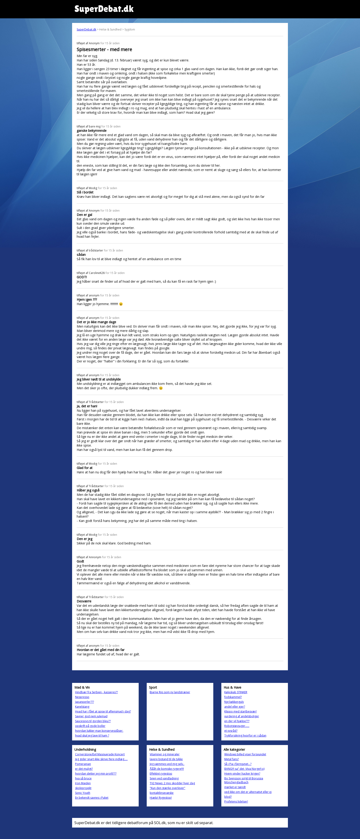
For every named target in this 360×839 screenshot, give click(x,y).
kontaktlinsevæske (162, 793)
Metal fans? (231, 759)
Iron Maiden (83, 783)
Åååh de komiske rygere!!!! (167, 769)
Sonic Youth (82, 793)
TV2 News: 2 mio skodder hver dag (172, 783)
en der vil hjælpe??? (236, 721)
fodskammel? (233, 697)
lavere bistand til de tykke (166, 759)
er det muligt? (84, 769)
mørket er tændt (235, 787)
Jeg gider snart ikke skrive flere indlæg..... (101, 759)
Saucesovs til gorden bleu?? (93, 721)
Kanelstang (82, 707)
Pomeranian (83, 764)
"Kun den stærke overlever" (167, 788)
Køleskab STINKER (235, 692)
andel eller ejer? (234, 707)
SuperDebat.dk (86, 29)
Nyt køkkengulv (234, 702)
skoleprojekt (83, 788)
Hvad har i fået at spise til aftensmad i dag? (103, 711)
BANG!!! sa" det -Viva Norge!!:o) (244, 769)
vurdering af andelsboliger (241, 716)
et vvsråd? (230, 731)
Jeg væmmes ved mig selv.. (167, 764)
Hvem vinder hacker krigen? (242, 774)
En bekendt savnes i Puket (91, 798)
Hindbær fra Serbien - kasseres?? (96, 692)
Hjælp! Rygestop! (161, 798)
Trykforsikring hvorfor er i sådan (245, 735)
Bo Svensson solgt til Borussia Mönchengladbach (243, 780)
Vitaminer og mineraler (165, 754)
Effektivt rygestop (161, 774)
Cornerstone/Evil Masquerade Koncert (100, 754)
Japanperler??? (84, 702)
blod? (228, 797)
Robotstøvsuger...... (236, 726)
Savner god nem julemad (91, 716)
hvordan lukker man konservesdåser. (99, 731)
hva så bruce (83, 778)
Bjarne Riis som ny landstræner (170, 692)
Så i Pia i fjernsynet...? (237, 764)
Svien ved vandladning (164, 778)
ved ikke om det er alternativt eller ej (248, 792)
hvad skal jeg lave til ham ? (92, 735)
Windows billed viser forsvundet (245, 754)
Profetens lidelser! (236, 801)
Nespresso (82, 697)
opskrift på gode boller (90, 726)
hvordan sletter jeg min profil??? (95, 774)
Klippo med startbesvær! (240, 711)
